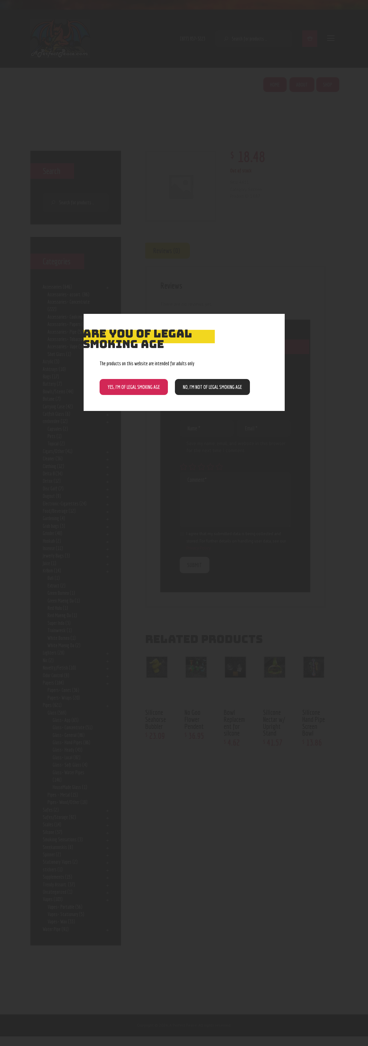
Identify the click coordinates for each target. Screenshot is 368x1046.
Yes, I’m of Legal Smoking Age (134, 387)
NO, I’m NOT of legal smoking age (212, 387)
